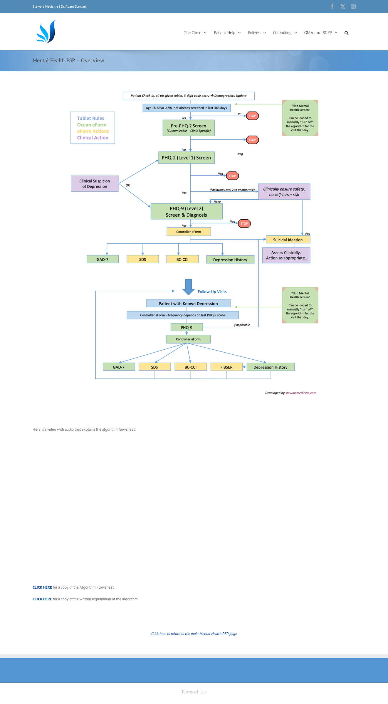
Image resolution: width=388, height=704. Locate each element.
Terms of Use (194, 692)
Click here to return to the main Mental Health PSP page (194, 633)
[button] (346, 32)
